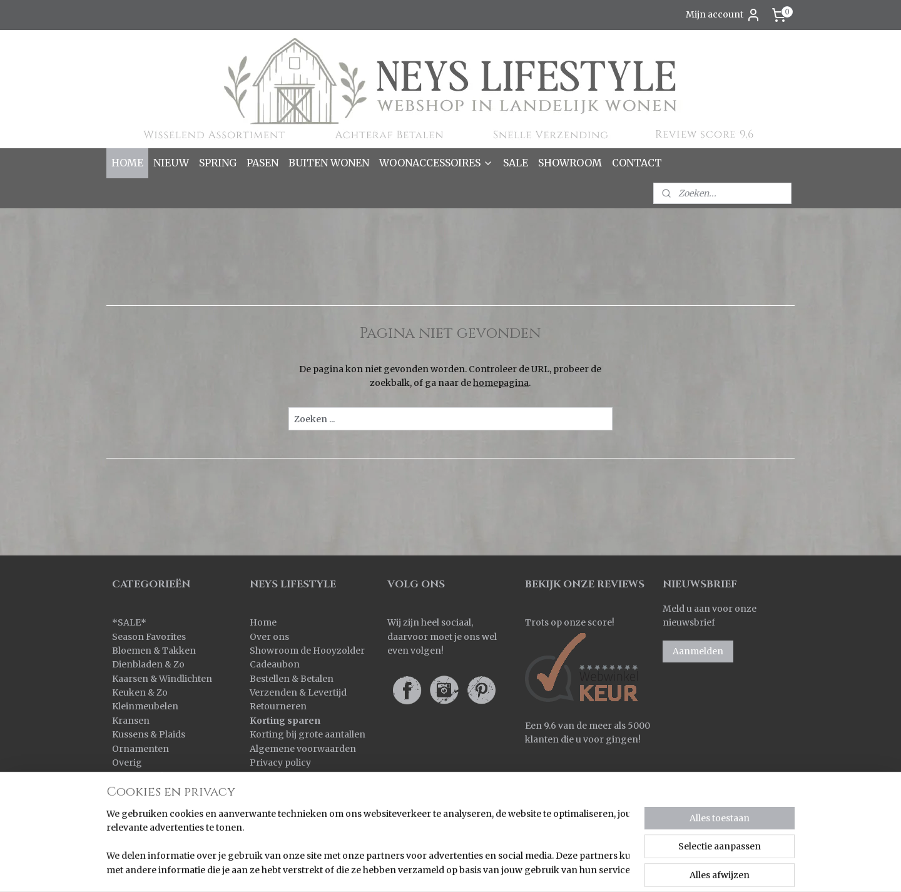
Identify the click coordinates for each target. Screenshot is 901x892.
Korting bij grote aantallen (307, 734)
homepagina (501, 382)
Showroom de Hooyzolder (307, 650)
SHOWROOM (570, 162)
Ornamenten (140, 748)
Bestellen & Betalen (291, 678)
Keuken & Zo (140, 692)
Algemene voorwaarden (303, 748)
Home (263, 622)
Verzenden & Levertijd (298, 692)
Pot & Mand (137, 776)
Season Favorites (149, 636)
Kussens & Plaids (148, 734)
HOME (127, 162)
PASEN (262, 162)
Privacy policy (280, 762)
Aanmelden (698, 651)
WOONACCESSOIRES (436, 162)
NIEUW (171, 162)
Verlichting (136, 804)
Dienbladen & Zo (148, 664)
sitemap (475, 868)
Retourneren (278, 706)
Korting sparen (285, 720)
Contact (267, 776)
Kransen (131, 720)
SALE (515, 162)
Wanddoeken (141, 818)
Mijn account (723, 15)
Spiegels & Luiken (151, 790)
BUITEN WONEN (328, 162)
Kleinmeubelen (145, 706)
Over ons (269, 636)
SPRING (218, 162)
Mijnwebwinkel (662, 868)
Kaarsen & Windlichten (162, 678)
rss (501, 868)
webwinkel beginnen (550, 868)
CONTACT (637, 162)
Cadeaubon (275, 664)
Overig (127, 762)
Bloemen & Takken (155, 650)
